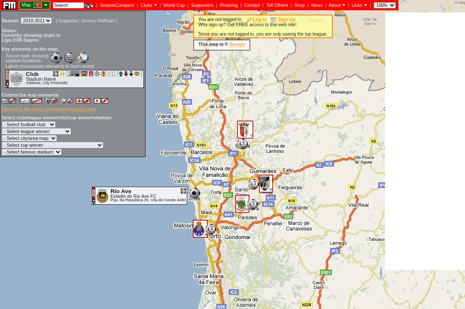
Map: (27, 4)
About (335, 5)
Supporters (202, 5)
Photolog (229, 5)
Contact (252, 5)
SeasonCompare (117, 5)
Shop (299, 5)
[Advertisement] (425, 141)
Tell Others (277, 5)
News (317, 5)
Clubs (146, 5)
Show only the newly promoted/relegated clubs (49, 109)
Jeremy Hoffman (98, 20)
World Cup (174, 5)
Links (357, 5)
